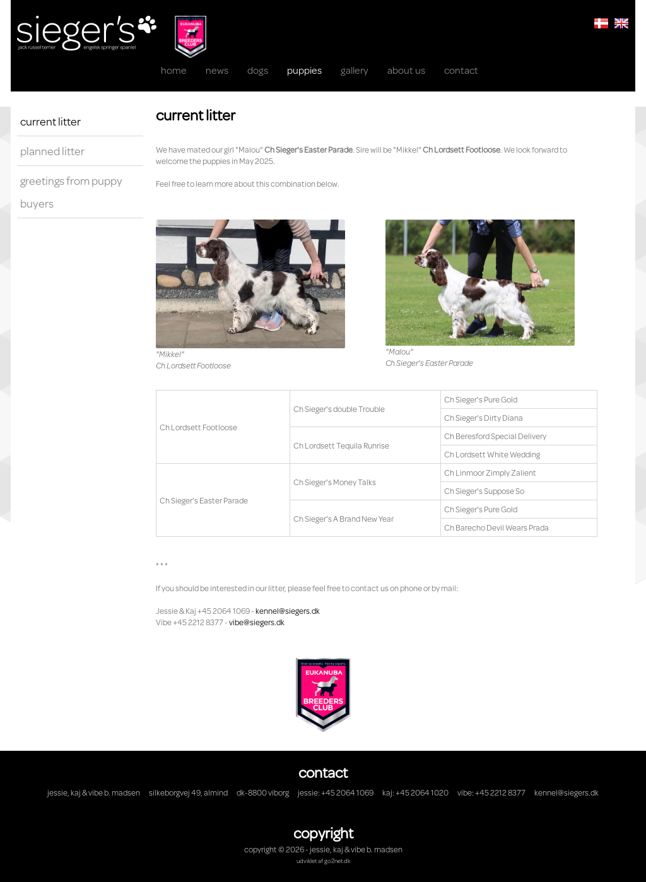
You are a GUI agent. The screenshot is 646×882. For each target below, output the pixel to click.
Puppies (304, 69)
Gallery (354, 69)
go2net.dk (337, 860)
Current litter (50, 121)
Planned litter (52, 151)
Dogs (257, 69)
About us (406, 69)
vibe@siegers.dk (257, 622)
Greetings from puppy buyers (71, 191)
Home (174, 69)
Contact (461, 69)
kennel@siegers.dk (287, 610)
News (217, 69)
